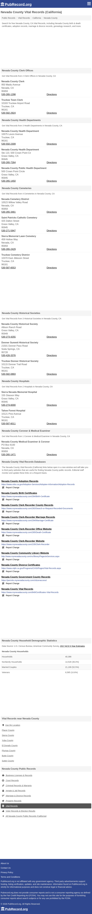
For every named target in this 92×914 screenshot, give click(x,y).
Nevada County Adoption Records (19, 481)
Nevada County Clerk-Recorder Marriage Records (28, 517)
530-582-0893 (8, 374)
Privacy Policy (7, 872)
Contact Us (6, 868)
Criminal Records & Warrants (17, 785)
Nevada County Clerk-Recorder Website (23, 541)
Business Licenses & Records (17, 775)
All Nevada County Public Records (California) (24, 816)
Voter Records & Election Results (18, 811)
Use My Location (11, 725)
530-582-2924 (8, 113)
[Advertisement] (46, 46)
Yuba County (7, 740)
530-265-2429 (8, 249)
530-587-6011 (8, 423)
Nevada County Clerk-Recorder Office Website (26, 529)
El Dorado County (10, 745)
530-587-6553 (8, 268)
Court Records (10, 780)
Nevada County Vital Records (17, 589)
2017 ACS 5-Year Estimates (72, 646)
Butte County (7, 756)
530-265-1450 (8, 181)
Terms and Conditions (10, 877)
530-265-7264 (8, 162)
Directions (52, 94)
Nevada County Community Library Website (25, 553)
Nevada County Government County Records (25, 577)
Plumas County (8, 750)
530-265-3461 (8, 212)
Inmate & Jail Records (13, 791)
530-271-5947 (8, 230)
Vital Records (10, 806)
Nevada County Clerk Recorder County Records (27, 505)
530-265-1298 (8, 94)
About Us (5, 863)
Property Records (11, 801)
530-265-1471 (8, 454)
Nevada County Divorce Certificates (20, 565)
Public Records (8, 18)
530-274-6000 (8, 405)
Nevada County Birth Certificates (19, 493)
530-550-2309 (8, 144)
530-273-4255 (8, 337)
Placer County (8, 730)
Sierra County (8, 735)
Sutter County (8, 761)
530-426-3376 (8, 355)
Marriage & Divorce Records (16, 796)
